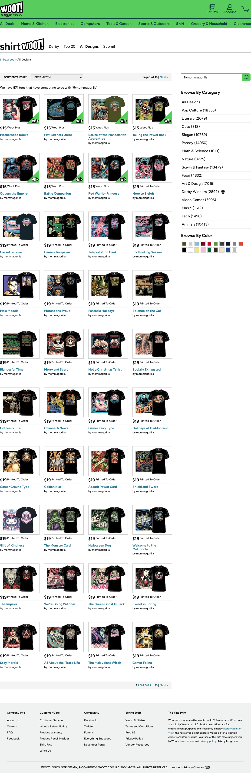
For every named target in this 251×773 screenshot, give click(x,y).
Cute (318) (191, 126)
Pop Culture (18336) (199, 110)
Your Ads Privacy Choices (188, 767)
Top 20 (69, 46)
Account (229, 9)
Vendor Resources (137, 744)
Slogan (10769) (194, 134)
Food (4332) (192, 175)
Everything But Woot (97, 738)
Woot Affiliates (135, 720)
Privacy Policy (134, 738)
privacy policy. (208, 741)
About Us (13, 720)
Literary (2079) (194, 118)
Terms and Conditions (139, 726)
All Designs (89, 46)
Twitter (89, 726)
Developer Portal (94, 744)
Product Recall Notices (54, 738)
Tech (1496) (192, 216)
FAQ (10, 732)
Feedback (13, 738)
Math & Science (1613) (200, 151)
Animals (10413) (195, 224)
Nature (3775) (193, 159)
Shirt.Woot (22, 44)
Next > (164, 77)
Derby (54, 46)
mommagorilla (12, 139)
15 (156, 685)
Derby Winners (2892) (200, 191)
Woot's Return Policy (53, 726)
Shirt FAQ (46, 744)
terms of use (187, 741)
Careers (12, 726)
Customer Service (51, 720)
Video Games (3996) (199, 200)
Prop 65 (130, 732)
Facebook (90, 720)
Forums (212, 9)
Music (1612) (192, 208)
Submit (109, 46)
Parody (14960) (195, 143)
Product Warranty (51, 732)
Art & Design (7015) (198, 183)
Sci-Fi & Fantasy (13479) (202, 167)
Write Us (45, 750)
